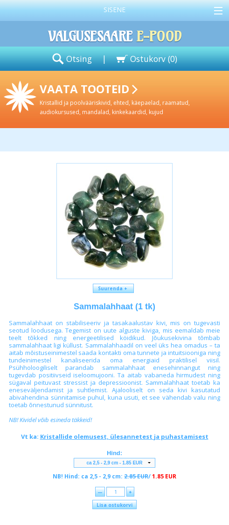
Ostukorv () (153, 58)
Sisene (114, 9)
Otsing (79, 58)
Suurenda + (113, 288)
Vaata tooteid (132, 98)
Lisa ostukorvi (114, 505)
